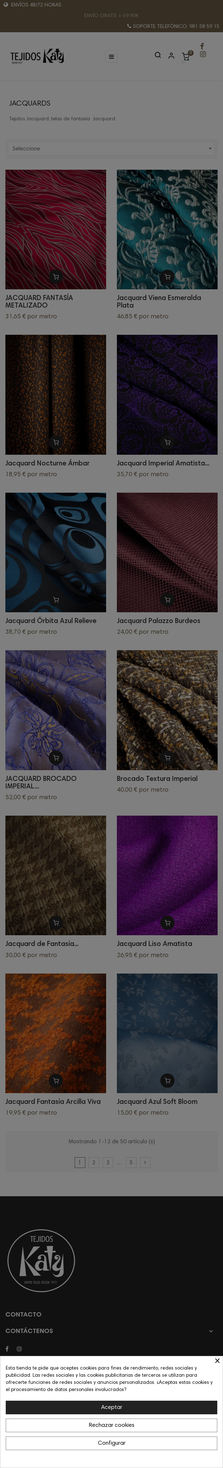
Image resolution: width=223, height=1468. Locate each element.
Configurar (111, 1443)
